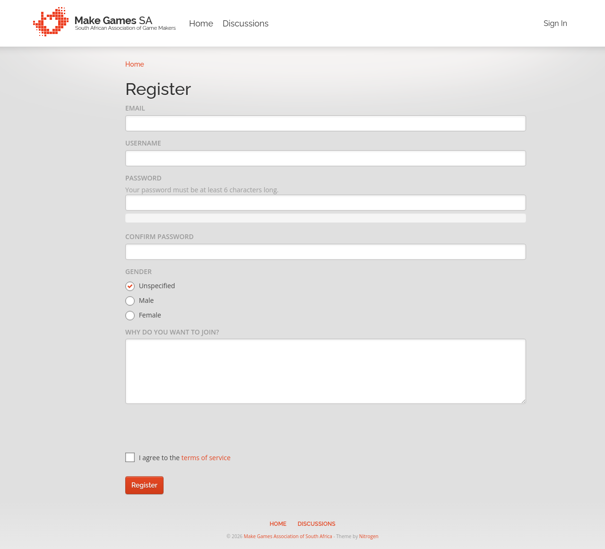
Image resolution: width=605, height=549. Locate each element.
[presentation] (197, 429)
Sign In (555, 23)
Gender (138, 271)
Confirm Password (159, 236)
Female (143, 315)
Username (143, 142)
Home (201, 23)
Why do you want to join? (172, 331)
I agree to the (178, 458)
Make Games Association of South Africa (288, 536)
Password (143, 177)
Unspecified (150, 286)
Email (135, 107)
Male (139, 301)
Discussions (245, 23)
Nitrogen (369, 536)
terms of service (206, 457)
